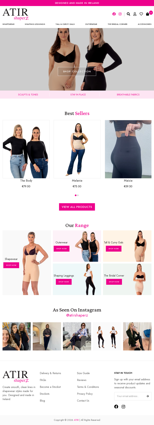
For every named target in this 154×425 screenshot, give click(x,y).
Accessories (144, 24)
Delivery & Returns (50, 373)
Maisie (128, 151)
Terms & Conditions (88, 387)
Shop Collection (77, 71)
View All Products (77, 207)
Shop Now (11, 265)
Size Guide (83, 373)
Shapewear (8, 24)
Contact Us (83, 401)
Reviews (81, 380)
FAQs (43, 380)
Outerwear (91, 24)
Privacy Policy (85, 394)
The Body (26, 151)
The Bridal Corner (117, 24)
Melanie (77, 151)
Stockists (44, 394)
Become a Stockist (50, 387)
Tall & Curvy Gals (65, 24)
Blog (42, 401)
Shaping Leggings (35, 24)
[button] (75, 195)
